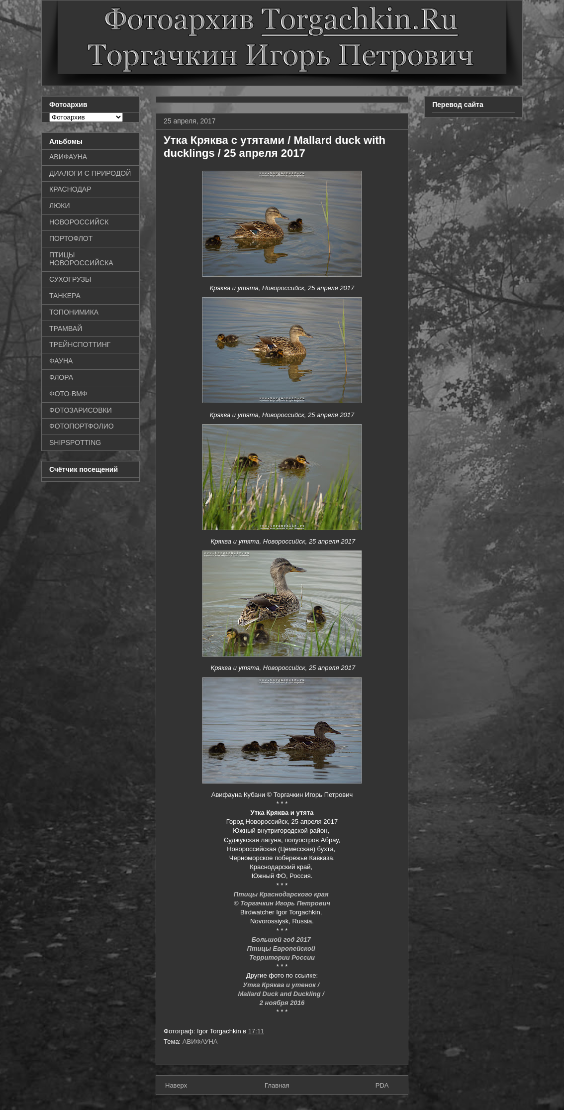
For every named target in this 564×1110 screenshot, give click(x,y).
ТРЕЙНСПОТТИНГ (79, 344)
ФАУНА (61, 361)
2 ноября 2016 (282, 1002)
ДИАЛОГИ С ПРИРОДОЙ (90, 173)
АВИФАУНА (200, 1041)
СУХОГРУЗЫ (70, 279)
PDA (382, 1085)
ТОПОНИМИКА (73, 312)
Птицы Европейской (282, 948)
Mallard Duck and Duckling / (282, 994)
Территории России (282, 957)
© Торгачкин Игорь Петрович (282, 903)
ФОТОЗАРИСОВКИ (80, 410)
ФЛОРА (61, 377)
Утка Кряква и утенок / (282, 985)
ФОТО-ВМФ (68, 394)
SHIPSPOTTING (75, 442)
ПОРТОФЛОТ (71, 238)
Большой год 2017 (282, 939)
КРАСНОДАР (70, 189)
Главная (277, 1085)
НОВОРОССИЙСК (78, 222)
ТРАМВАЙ (65, 329)
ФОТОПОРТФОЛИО (81, 426)
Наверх (176, 1085)
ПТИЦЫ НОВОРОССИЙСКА (81, 259)
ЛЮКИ (59, 206)
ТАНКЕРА (65, 296)
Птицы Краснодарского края (282, 894)
